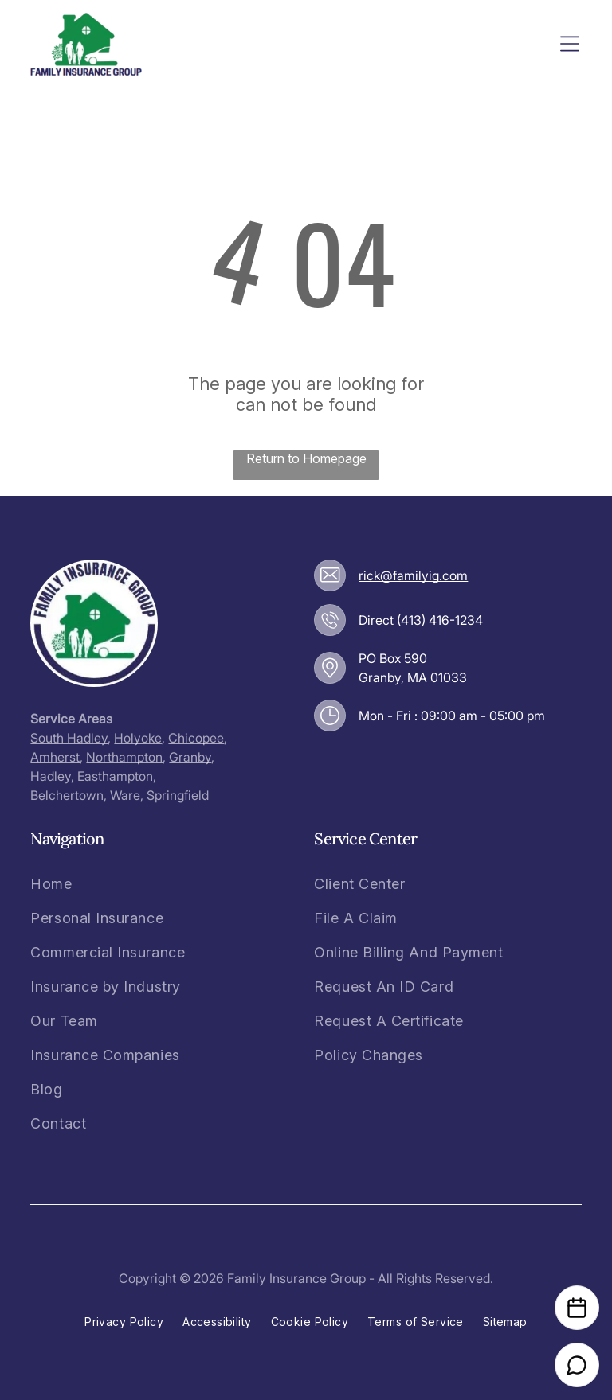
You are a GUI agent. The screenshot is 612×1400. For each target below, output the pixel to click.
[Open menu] (570, 44)
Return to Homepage (306, 458)
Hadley (50, 776)
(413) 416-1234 (440, 620)
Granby (190, 757)
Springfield (178, 795)
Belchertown (67, 795)
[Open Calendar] (577, 1307)
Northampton (124, 757)
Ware (125, 795)
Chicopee (196, 738)
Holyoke (138, 738)
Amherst (55, 757)
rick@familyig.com (413, 575)
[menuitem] (107, 884)
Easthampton (115, 776)
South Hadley (69, 738)
